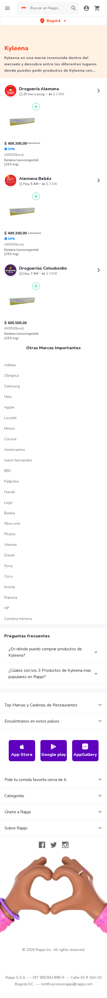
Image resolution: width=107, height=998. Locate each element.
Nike (8, 477)
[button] (53, 20)
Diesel (9, 635)
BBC (7, 551)
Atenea (10, 625)
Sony (8, 646)
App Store (21, 831)
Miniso (9, 508)
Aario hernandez (18, 540)
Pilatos (10, 614)
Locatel (10, 498)
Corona (10, 519)
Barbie (9, 593)
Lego (8, 583)
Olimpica (11, 456)
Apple (9, 487)
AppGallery (85, 831)
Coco (8, 656)
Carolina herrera (18, 699)
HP (6, 688)
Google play (53, 831)
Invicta (9, 667)
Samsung (12, 466)
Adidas (10, 445)
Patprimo (11, 561)
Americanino (14, 530)
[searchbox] (47, 8)
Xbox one (12, 603)
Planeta (10, 678)
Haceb (9, 572)
